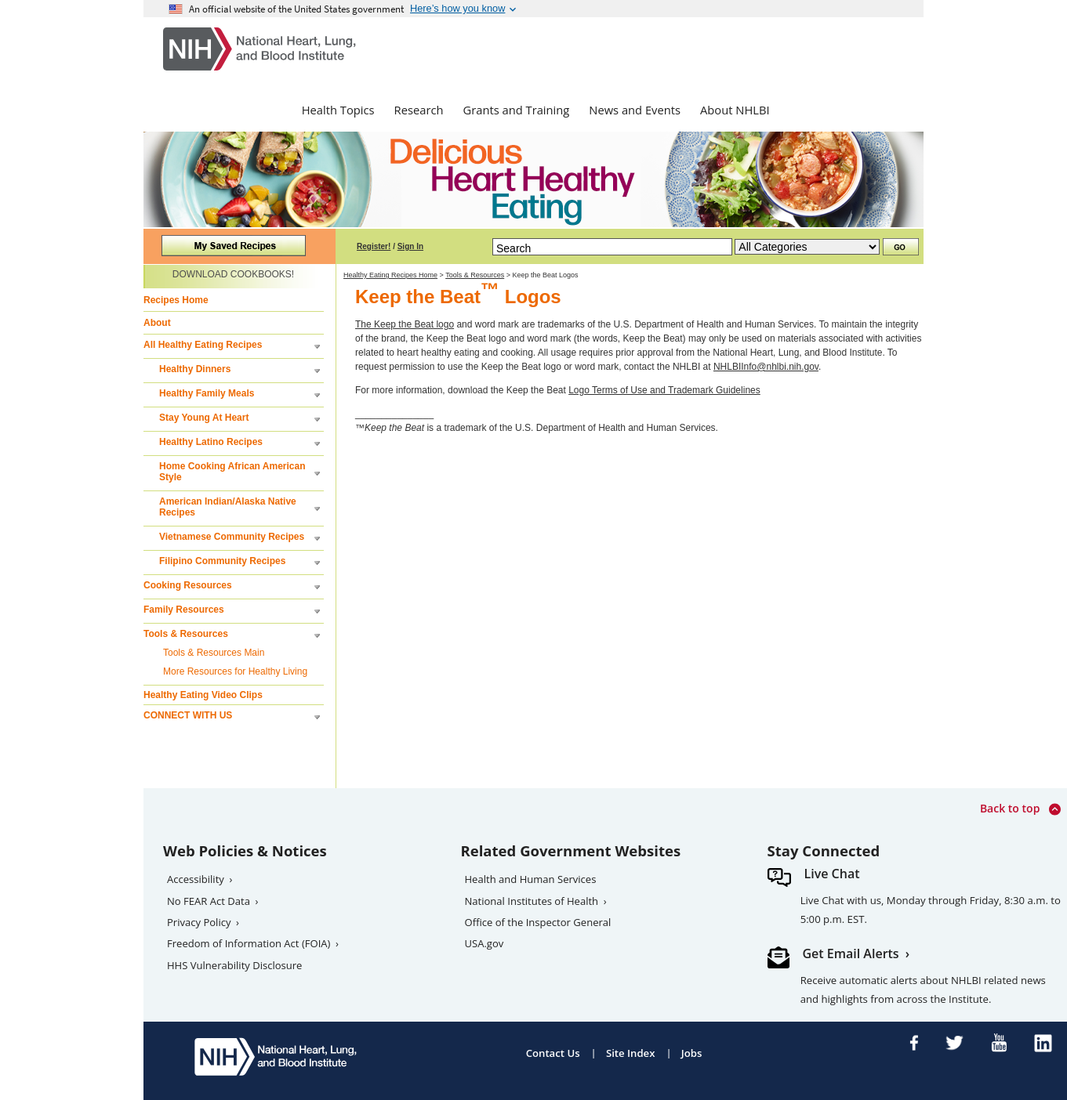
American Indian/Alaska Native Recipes (227, 507)
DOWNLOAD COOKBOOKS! (233, 274)
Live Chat (832, 873)
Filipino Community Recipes (222, 560)
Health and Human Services (531, 879)
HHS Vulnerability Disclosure (234, 965)
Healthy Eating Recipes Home (390, 275)
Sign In (410, 246)
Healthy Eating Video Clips (203, 694)
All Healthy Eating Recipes (202, 344)
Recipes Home (176, 300)
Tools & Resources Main (213, 652)
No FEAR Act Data (208, 901)
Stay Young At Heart (204, 417)
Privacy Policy (199, 922)
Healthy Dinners (194, 369)
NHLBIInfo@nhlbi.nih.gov (765, 366)
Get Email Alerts (851, 953)
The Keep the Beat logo (404, 324)
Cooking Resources (187, 585)
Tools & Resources (185, 633)
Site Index (630, 1053)
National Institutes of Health (532, 901)
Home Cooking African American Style (232, 472)
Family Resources (183, 609)
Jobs (691, 1053)
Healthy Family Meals (206, 393)
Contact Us (553, 1053)
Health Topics (338, 110)
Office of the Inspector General (538, 922)
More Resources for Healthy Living (235, 671)
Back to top (1020, 809)
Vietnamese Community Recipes (231, 536)
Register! (373, 246)
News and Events (634, 110)
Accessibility (195, 879)
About (157, 322)
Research (419, 110)
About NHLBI (735, 110)
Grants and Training (516, 110)
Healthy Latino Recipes (211, 441)
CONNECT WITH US (187, 715)
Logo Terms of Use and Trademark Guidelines (664, 390)
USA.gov (484, 943)
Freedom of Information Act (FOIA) (248, 943)
